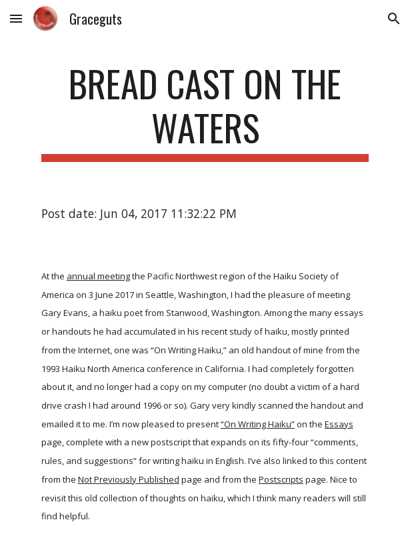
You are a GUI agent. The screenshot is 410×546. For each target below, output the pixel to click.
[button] (16, 18)
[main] (205, 111)
